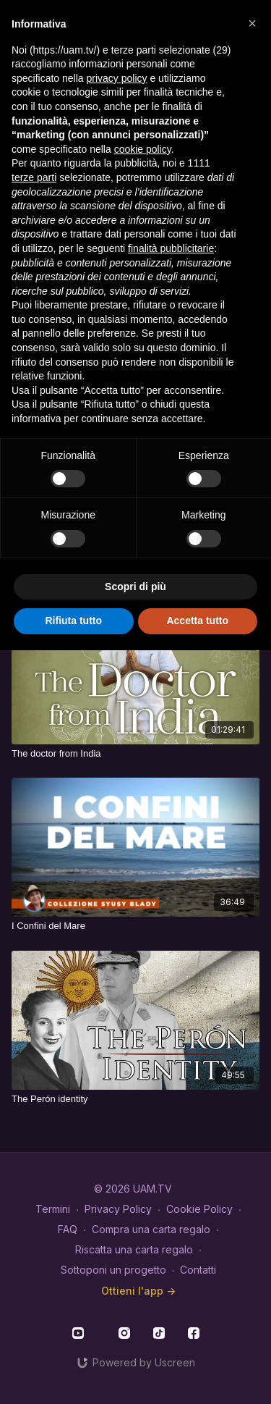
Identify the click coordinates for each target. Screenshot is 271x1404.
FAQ (67, 1229)
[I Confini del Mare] (135, 926)
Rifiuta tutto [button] (73, 620)
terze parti (34, 177)
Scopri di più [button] (135, 586)
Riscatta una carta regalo (134, 1249)
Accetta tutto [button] (197, 620)
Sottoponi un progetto (113, 1270)
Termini (52, 1209)
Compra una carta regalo (151, 1229)
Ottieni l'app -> (138, 1291)
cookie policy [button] (142, 149)
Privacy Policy (118, 1209)
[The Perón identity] (135, 1099)
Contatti (198, 1270)
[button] (252, 23)
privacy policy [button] (117, 78)
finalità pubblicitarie (171, 248)
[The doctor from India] (135, 754)
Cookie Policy (199, 1209)
